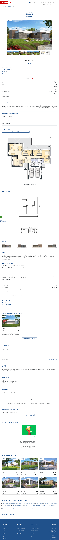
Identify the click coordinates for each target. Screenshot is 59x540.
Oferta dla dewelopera (21, 531)
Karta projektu (5, 306)
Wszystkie (4, 528)
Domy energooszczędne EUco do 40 (15, 504)
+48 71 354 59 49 (53, 528)
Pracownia (36, 2)
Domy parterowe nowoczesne (17, 506)
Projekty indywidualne (21, 529)
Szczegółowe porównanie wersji (29, 339)
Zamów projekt (29, 63)
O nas (18, 528)
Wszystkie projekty (20, 508)
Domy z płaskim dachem (6, 506)
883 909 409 (43, 2)
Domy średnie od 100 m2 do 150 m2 (9, 509)
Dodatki (4, 73)
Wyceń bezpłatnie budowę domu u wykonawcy (13, 295)
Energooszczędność (34, 531)
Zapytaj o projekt (6, 69)
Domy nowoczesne (39, 504)
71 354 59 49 (49, 2)
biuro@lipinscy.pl (53, 536)
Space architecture (20, 534)
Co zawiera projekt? (7, 300)
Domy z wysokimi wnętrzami (30, 508)
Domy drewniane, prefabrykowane (50, 504)
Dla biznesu (33, 537)
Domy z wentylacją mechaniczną (29, 504)
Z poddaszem (5, 532)
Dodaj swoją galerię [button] (29, 416)
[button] (29, 185)
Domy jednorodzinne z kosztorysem (39, 506)
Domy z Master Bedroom (50, 506)
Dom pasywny (33, 532)
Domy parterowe (5, 504)
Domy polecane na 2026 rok (30, 509)
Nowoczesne (5, 539)
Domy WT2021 (5, 508)
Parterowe (4, 531)
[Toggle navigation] (29, 2)
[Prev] (8, 34)
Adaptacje (4, 302)
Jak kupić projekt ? (6, 304)
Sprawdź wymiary (15, 131)
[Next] (49, 34)
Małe (3, 536)
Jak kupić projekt (34, 528)
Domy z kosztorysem (27, 506)
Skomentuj (3, 373)
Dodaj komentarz (53, 360)
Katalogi (32, 534)
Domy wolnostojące (12, 508)
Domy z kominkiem (20, 509)
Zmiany (3, 71)
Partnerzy (33, 536)
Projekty (31, 2)
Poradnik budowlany (35, 529)
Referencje (19, 532)
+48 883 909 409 (53, 529)
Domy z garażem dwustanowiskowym (43, 508)
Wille (3, 537)
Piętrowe (4, 534)
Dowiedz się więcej (6, 123)
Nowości (4, 529)
